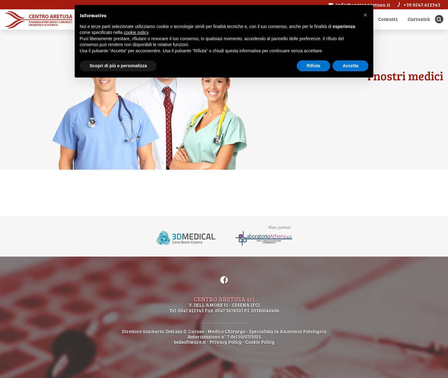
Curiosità (418, 19)
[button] (365, 15)
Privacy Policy (225, 342)
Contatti (387, 19)
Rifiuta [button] (313, 65)
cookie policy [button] (136, 32)
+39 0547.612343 (418, 4)
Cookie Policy (259, 342)
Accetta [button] (350, 65)
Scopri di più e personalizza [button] (118, 65)
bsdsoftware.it (190, 342)
